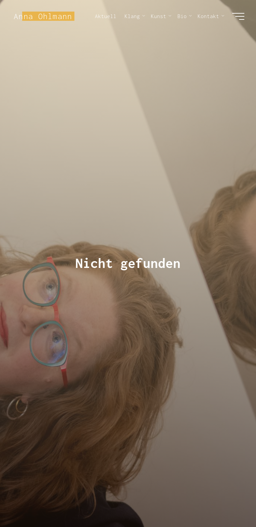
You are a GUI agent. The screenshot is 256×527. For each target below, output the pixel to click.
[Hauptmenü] (238, 16)
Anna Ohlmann (43, 15)
